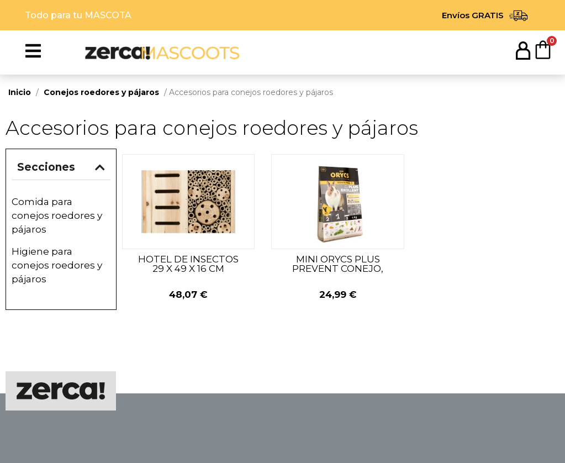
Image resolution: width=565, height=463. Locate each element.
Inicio (19, 92)
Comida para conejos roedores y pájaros (57, 215)
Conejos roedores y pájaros (101, 92)
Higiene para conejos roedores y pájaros (57, 265)
